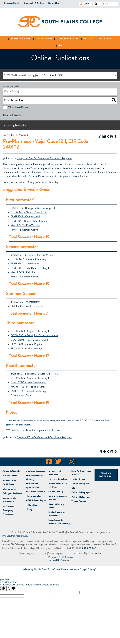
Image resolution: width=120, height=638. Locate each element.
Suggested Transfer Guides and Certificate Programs (44, 158)
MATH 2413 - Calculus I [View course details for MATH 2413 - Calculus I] (23, 272)
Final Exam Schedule (35, 492)
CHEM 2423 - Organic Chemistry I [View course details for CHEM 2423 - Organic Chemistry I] (30, 331)
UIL (73, 488)
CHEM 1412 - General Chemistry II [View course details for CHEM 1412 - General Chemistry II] (29, 259)
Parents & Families (12, 3)
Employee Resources (35, 471)
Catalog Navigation (16, 125)
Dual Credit (8, 506)
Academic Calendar (11, 471)
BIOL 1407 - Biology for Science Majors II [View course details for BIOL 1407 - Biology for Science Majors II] (33, 255)
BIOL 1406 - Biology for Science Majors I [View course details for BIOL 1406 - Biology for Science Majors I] (33, 208)
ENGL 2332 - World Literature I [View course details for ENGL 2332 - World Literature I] (28, 306)
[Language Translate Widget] (33, 553)
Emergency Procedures (7, 513)
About (59, 45)
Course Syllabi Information (9, 500)
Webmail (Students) (80, 497)
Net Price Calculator (58, 479)
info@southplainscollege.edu (15, 536)
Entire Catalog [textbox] (12, 91)
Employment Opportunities (32, 486)
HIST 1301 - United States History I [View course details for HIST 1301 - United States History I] (29, 221)
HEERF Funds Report (35, 501)
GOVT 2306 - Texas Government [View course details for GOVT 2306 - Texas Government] (28, 382)
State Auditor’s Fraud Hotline (81, 473)
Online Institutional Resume (57, 498)
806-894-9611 (89, 548)
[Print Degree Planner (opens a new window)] (100, 136)
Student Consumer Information (57, 514)
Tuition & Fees (78, 479)
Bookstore (12, 494)
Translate (94, 553)
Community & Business (34, 3)
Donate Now (53, 3)
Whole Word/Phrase (18, 107)
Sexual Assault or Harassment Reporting (59, 522)
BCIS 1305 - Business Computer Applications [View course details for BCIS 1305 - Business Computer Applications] (35, 374)
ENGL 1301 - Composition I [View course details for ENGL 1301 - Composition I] (25, 216)
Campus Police (9, 480)
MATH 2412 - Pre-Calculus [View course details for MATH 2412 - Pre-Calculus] (25, 225)
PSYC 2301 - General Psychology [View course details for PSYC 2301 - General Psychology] (28, 391)
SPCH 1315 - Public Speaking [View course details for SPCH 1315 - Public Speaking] (26, 349)
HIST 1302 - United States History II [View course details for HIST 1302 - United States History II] (30, 268)
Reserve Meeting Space (56, 506)
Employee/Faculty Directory (33, 478)
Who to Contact (78, 502)
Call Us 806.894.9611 (106, 475)
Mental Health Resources (55, 473)
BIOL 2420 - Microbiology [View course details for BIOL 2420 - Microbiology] (25, 302)
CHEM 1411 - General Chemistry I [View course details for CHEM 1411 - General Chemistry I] (29, 212)
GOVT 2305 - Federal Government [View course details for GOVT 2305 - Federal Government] (29, 340)
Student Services (42, 39)
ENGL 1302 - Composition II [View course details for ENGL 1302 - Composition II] (26, 264)
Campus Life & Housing (66, 39)
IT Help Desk (31, 505)
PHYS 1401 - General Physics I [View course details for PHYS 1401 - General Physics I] (27, 344)
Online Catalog (55, 492)
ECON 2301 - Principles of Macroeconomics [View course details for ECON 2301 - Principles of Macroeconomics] (34, 335)
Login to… (84, 3)
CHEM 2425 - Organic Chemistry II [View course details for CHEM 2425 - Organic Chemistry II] (30, 378)
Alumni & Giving (103, 39)
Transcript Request (80, 484)
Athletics (86, 39)
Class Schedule (9, 489)
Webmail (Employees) (81, 493)
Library (28, 510)
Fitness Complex (33, 496)
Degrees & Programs (19, 39)
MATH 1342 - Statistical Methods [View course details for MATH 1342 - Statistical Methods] (28, 387)
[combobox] (60, 75)
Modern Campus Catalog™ (84, 570)
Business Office (9, 476)
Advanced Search (12, 115)
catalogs (29, 570)
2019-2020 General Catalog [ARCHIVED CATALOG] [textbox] (33, 75)
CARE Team (8, 485)
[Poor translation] (11, 588)
